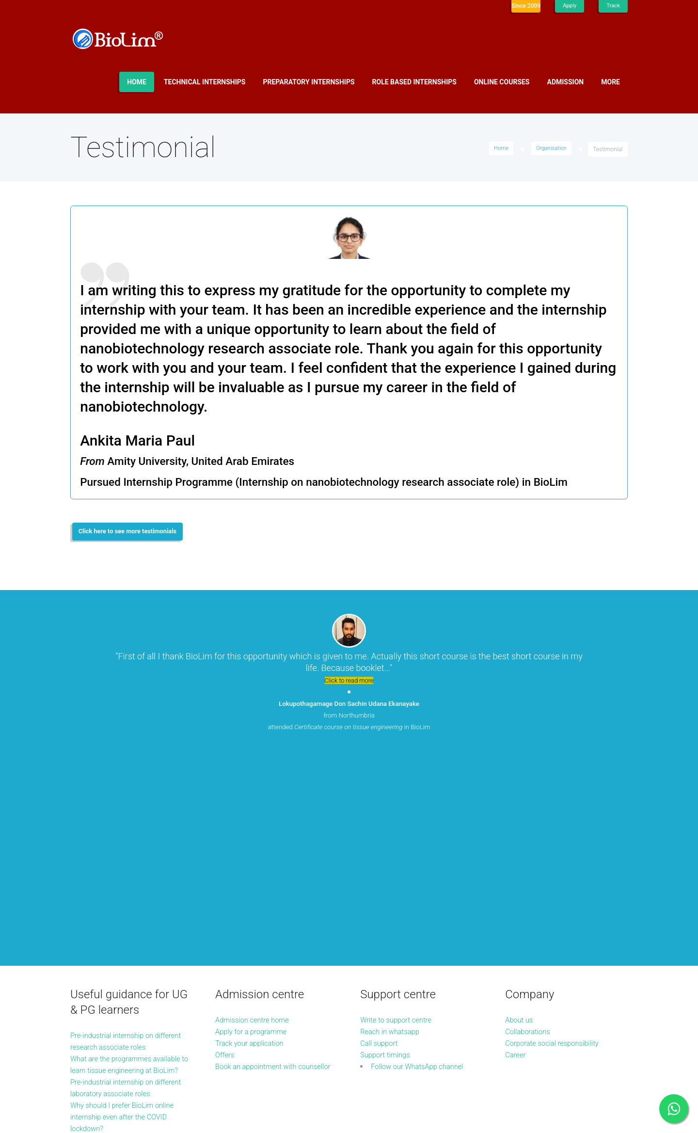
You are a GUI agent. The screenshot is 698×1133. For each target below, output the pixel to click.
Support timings (387, 847)
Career (516, 847)
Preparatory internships (309, 82)
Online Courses (502, 82)
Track (613, 5)
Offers (225, 847)
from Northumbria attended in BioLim (349, 717)
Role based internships (414, 82)
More (610, 82)
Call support (380, 836)
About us (520, 812)
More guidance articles (108, 944)
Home (136, 82)
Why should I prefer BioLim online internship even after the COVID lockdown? (126, 921)
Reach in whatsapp (392, 824)
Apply (568, 5)
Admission (565, 82)
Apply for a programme (254, 824)
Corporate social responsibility (556, 836)
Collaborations (529, 824)
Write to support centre (399, 812)
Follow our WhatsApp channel (421, 859)
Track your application (252, 836)
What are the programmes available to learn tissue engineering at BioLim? (114, 863)
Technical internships (205, 82)
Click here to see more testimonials (134, 533)
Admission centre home (255, 812)
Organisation (550, 149)
